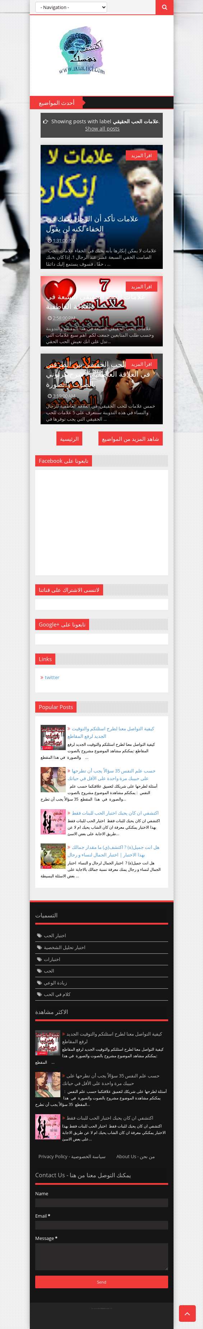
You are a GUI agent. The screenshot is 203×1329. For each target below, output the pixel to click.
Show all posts (102, 128)
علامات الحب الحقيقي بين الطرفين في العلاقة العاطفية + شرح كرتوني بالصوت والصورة (98, 374)
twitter (52, 677)
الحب (49, 970)
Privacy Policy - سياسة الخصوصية (72, 1156)
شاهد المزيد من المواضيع (130, 438)
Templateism (103, 1308)
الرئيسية (69, 438)
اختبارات (52, 959)
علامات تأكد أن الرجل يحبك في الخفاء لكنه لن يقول (92, 223)
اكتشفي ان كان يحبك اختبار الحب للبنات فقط (115, 813)
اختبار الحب (55, 935)
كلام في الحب (57, 994)
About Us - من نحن (135, 1156)
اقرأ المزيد (141, 155)
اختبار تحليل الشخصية (65, 947)
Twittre (44, 1320)
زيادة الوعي (55, 982)
